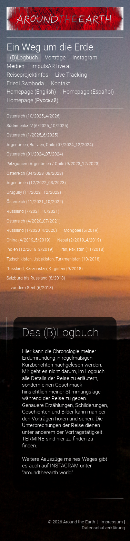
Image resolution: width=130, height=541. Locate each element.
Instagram (84, 57)
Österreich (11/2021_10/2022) (35, 201)
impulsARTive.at (51, 66)
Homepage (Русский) (32, 100)
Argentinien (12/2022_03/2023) (36, 182)
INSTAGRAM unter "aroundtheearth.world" (57, 469)
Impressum (111, 521)
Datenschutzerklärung (103, 527)
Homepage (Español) (88, 91)
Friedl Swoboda (25, 83)
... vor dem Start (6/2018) (30, 287)
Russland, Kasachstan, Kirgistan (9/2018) (45, 268)
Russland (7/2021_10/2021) (33, 211)
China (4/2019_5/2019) (28, 240)
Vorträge (55, 57)
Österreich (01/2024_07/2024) (35, 154)
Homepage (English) (31, 91)
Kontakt (60, 83)
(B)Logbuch (24, 57)
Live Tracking (71, 75)
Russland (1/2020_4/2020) (32, 230)
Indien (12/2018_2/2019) (30, 249)
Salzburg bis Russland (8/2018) (36, 278)
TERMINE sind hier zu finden (54, 439)
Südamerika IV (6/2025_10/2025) (37, 125)
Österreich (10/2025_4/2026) (34, 116)
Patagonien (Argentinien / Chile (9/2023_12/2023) (53, 163)
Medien (15, 66)
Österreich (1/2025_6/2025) (32, 135)
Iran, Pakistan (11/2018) (82, 249)
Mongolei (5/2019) (81, 230)
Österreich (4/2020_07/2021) (34, 221)
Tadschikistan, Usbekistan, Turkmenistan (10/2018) (54, 259)
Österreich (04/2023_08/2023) (35, 173)
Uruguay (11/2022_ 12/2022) (34, 192)
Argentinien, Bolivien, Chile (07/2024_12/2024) (50, 144)
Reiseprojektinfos (27, 75)
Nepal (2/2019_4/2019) (79, 240)
